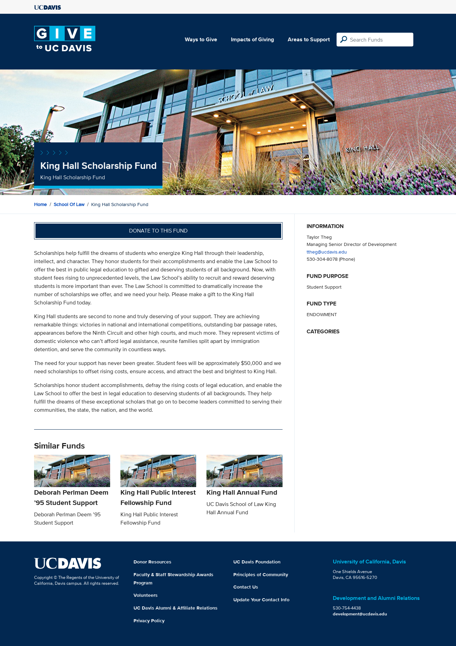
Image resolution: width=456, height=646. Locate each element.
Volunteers (146, 595)
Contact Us (245, 586)
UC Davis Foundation (256, 561)
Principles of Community (260, 574)
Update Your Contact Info (261, 599)
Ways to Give (201, 39)
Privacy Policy (149, 620)
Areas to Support (309, 39)
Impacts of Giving (252, 39)
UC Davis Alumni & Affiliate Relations (176, 607)
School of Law (69, 204)
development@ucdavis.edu (360, 614)
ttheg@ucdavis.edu (327, 251)
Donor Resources (152, 561)
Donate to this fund (158, 231)
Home (40, 204)
